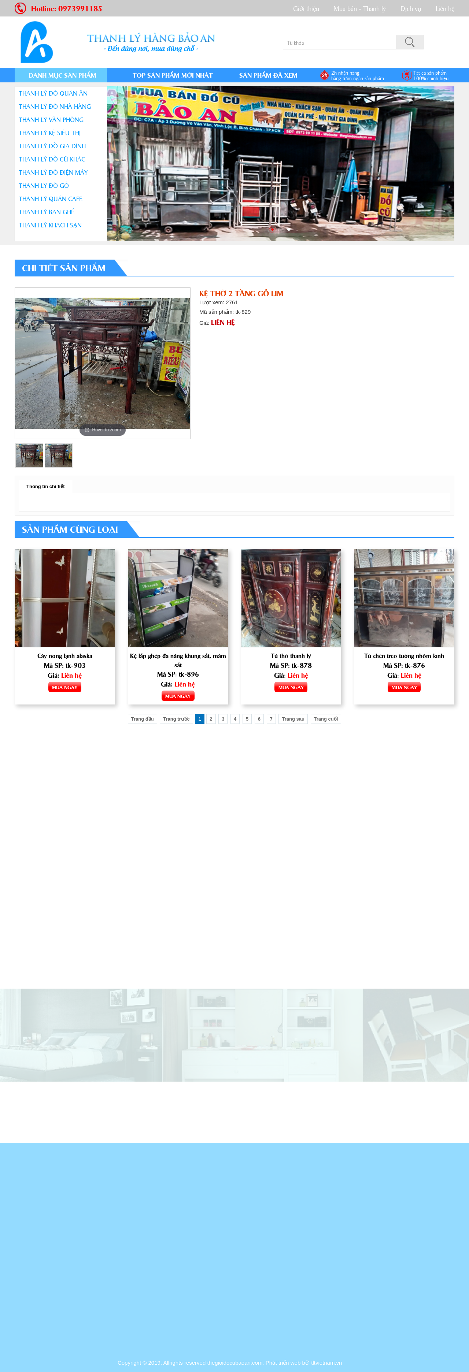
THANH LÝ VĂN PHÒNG (51, 119)
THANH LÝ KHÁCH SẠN (50, 224)
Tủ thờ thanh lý (291, 655)
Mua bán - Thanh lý (360, 8)
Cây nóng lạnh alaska (65, 655)
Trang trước (176, 721)
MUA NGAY (64, 687)
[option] (102, 363)
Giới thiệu (306, 8)
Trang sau (293, 721)
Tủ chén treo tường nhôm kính (404, 655)
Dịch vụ (410, 8)
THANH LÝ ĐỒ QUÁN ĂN (53, 93)
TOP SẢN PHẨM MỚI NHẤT (173, 75)
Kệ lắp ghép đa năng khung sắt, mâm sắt (178, 660)
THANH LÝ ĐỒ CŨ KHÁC (52, 159)
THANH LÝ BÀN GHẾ (46, 211)
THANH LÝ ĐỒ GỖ (44, 185)
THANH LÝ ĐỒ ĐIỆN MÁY (53, 172)
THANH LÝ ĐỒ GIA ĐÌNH (52, 145)
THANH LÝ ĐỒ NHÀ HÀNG (55, 106)
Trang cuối (326, 721)
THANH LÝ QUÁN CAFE (50, 198)
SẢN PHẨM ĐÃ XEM (268, 75)
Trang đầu (142, 721)
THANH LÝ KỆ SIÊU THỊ (50, 132)
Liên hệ (445, 8)
